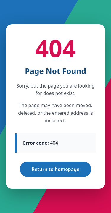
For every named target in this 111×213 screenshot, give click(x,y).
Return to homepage (56, 169)
